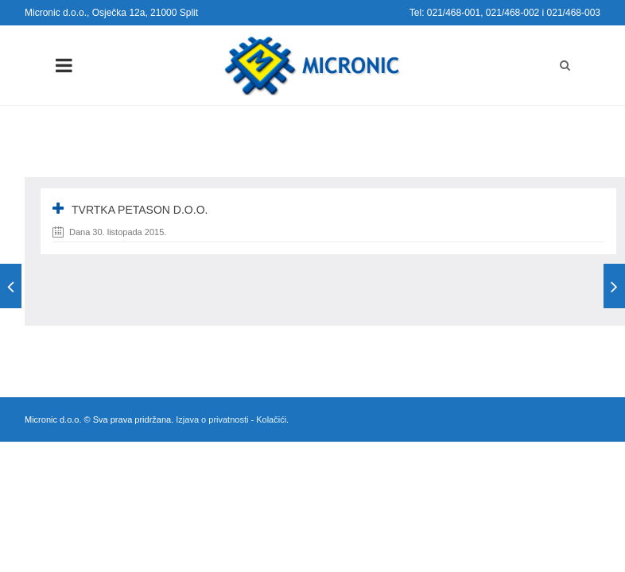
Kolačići (271, 419)
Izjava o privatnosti (212, 419)
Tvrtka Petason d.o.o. (140, 209)
